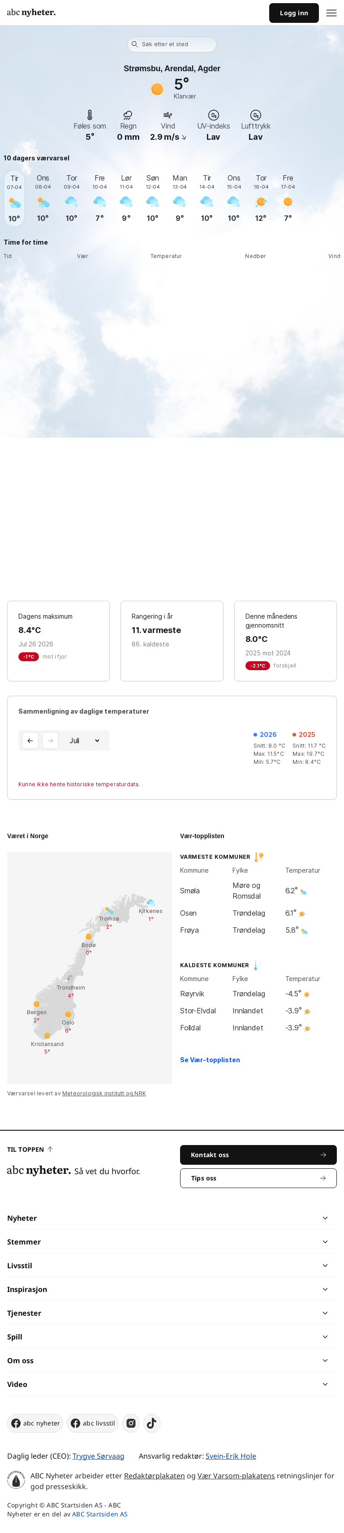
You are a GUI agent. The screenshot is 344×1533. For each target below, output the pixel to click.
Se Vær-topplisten (210, 1060)
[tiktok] (151, 1423)
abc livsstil (92, 1423)
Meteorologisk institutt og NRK (104, 1093)
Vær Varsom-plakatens (236, 1476)
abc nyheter (35, 1423)
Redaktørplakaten (154, 1476)
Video (17, 1384)
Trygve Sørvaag (99, 1456)
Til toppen (30, 1149)
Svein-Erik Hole (231, 1456)
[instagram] (131, 1423)
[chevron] (248, 1218)
